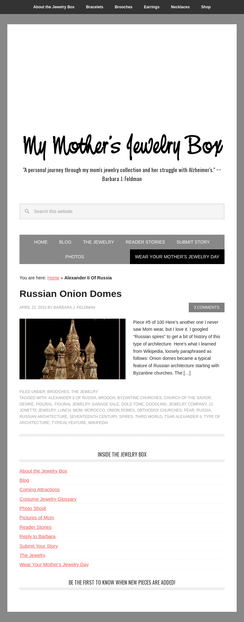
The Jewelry (84, 392)
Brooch (106, 398)
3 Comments (206, 307)
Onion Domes (121, 410)
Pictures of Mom (36, 517)
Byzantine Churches (140, 398)
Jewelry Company (188, 404)
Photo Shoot (32, 508)
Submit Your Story (38, 546)
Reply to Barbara (37, 536)
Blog (24, 480)
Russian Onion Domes (70, 293)
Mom (77, 410)
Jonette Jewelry (37, 410)
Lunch (64, 410)
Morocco (95, 410)
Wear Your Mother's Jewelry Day (54, 564)
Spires (126, 416)
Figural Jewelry (72, 404)
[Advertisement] (122, 78)
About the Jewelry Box (43, 471)
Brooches (58, 392)
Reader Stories (35, 527)
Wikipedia (98, 423)
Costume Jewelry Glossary (47, 499)
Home (53, 277)
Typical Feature (69, 423)
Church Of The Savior (187, 398)
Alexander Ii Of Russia (72, 398)
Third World (148, 416)
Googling (156, 404)
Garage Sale (105, 404)
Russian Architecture (43, 416)
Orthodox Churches (159, 410)
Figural (44, 404)
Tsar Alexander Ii (183, 416)
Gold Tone (132, 404)
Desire (26, 404)
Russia (203, 410)
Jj (210, 404)
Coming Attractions (39, 489)
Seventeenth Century (93, 416)
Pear (189, 410)
